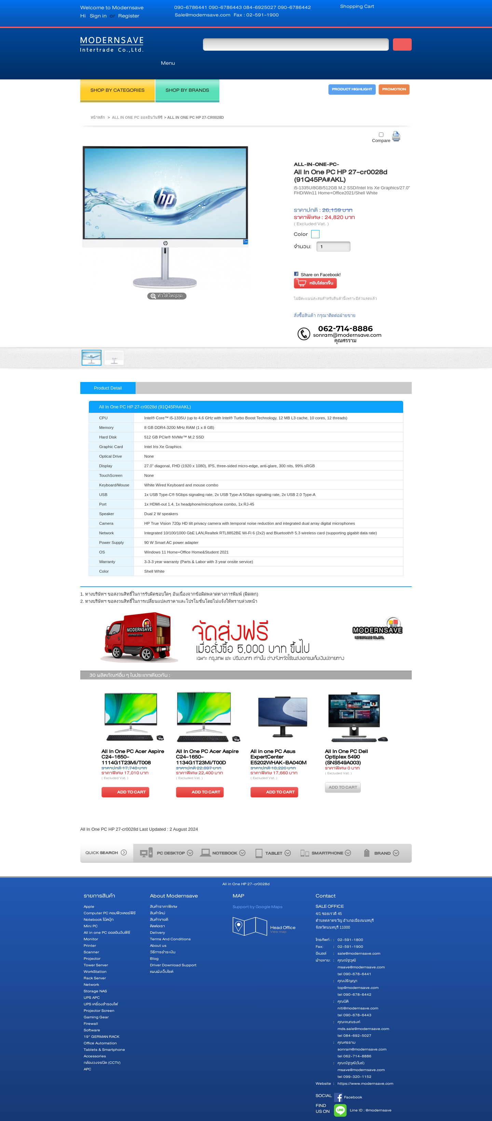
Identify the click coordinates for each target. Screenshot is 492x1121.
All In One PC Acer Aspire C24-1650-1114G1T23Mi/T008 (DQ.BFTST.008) (132, 744)
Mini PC (91, 911)
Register (128, 16)
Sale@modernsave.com (202, 14)
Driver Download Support (173, 950)
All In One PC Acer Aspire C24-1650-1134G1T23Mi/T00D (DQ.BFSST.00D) (207, 744)
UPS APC (92, 982)
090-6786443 (226, 7)
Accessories (95, 1041)
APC (87, 1054)
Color (301, 219)
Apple (89, 891)
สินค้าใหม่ (157, 898)
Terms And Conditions (170, 924)
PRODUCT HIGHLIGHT (346, 76)
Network (91, 969)
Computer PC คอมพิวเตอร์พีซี (110, 898)
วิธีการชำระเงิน (162, 937)
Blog (154, 943)
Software (92, 1015)
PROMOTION (395, 76)
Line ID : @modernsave (362, 1095)
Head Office (289, 916)
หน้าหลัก (98, 102)
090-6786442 (294, 7)
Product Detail (108, 372)
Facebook (348, 1082)
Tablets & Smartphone (104, 1034)
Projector (92, 943)
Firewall (91, 1008)
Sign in (98, 16)
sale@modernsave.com (359, 938)
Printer (90, 930)
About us (158, 930)
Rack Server (95, 963)
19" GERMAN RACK (102, 1021)
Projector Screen (99, 995)
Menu (172, 44)
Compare (381, 125)
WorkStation (95, 956)
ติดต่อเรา (157, 911)
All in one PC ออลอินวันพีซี (137, 102)
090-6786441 (191, 7)
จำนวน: (303, 231)
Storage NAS (95, 976)
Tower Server (96, 950)
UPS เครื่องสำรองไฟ (101, 989)
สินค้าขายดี (159, 904)
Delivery (157, 917)
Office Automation (100, 1028)
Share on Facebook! (321, 259)
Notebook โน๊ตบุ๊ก (98, 904)
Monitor (91, 924)
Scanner (91, 937)
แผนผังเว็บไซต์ (161, 956)
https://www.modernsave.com (365, 1068)
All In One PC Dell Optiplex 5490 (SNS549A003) (346, 741)
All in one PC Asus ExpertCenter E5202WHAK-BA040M (278, 741)
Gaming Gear (96, 1002)
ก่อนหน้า (90, 734)
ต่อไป (402, 734)
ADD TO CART (125, 776)
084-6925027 (260, 7)
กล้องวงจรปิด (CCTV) (102, 1047)
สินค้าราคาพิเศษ (163, 891)
